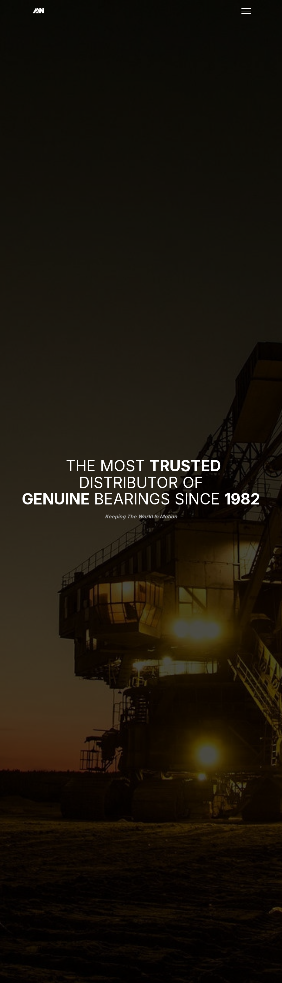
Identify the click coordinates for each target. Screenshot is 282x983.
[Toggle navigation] (246, 11)
